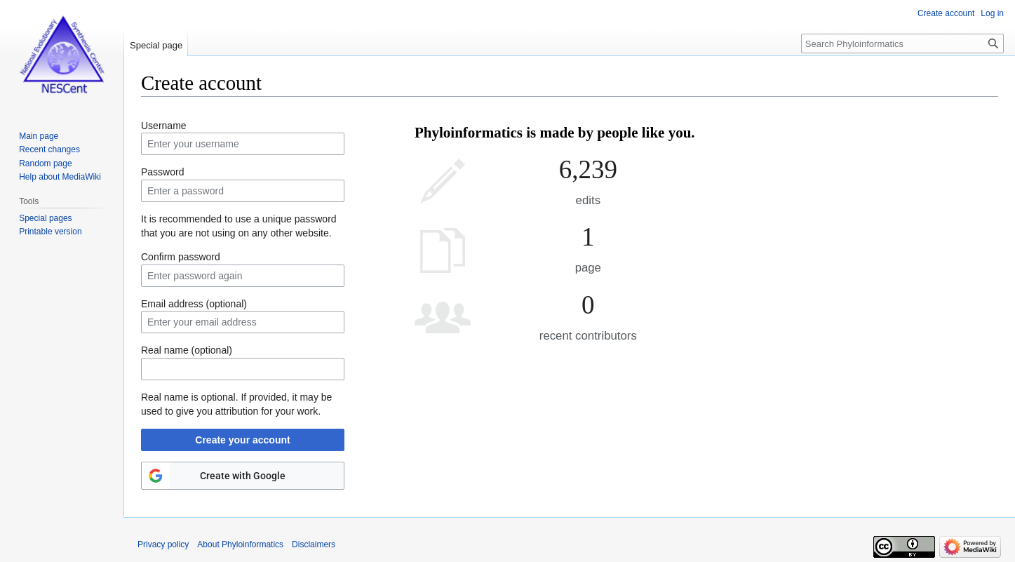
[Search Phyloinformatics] (902, 43)
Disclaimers (313, 544)
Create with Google (242, 475)
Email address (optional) (194, 303)
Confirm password (180, 256)
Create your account (242, 440)
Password (162, 172)
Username (164, 125)
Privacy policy (163, 544)
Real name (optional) (186, 350)
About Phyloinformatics (240, 544)
